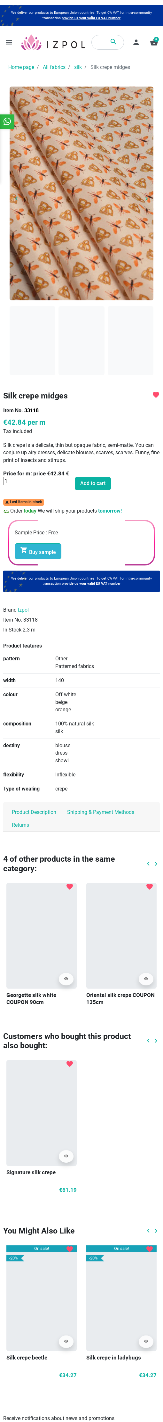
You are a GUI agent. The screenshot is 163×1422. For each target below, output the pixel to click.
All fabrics (54, 67)
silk (78, 67)
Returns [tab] (20, 825)
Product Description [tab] (34, 812)
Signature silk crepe (31, 1172)
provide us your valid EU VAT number (91, 18)
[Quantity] (38, 481)
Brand (10, 610)
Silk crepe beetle (26, 1358)
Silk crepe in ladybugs (113, 1358)
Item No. (13, 411)
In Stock (12, 630)
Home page (21, 67)
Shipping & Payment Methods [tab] (100, 812)
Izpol (23, 610)
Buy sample (38, 550)
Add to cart (92, 483)
